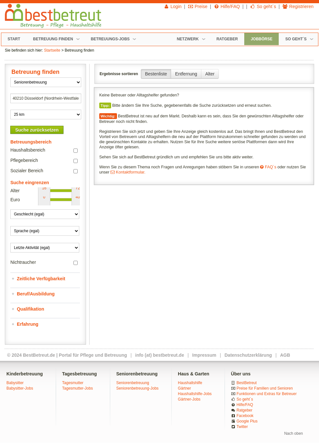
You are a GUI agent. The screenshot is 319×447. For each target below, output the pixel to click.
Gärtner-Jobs (189, 399)
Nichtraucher (23, 262)
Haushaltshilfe (190, 383)
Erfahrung (27, 324)
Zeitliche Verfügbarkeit (41, 278)
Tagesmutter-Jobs (77, 388)
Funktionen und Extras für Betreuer (267, 394)
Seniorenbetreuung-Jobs (137, 388)
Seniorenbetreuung (132, 383)
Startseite (52, 50)
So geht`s (263, 6)
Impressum (204, 355)
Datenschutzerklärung (248, 355)
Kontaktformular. (128, 172)
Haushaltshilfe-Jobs (195, 394)
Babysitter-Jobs (19, 388)
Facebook (245, 415)
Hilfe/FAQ (227, 6)
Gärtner (184, 388)
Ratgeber (244, 410)
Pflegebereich (24, 160)
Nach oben (293, 433)
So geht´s (245, 399)
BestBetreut (247, 383)
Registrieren (298, 6)
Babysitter (15, 383)
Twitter (242, 426)
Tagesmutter (72, 383)
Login (173, 6)
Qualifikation (30, 309)
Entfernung (186, 73)
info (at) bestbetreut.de (159, 355)
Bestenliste (156, 73)
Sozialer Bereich (26, 170)
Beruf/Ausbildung (35, 293)
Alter (210, 73)
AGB (285, 355)
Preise (198, 6)
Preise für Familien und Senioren (265, 388)
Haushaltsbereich (27, 150)
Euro (15, 199)
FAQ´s (268, 167)
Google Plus (247, 421)
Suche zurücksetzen (37, 130)
